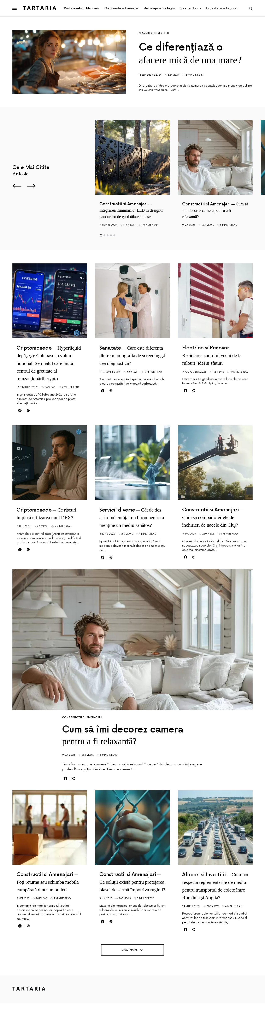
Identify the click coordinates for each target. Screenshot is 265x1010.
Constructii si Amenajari (82, 717)
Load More (130, 957)
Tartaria (40, 8)
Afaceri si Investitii (154, 33)
